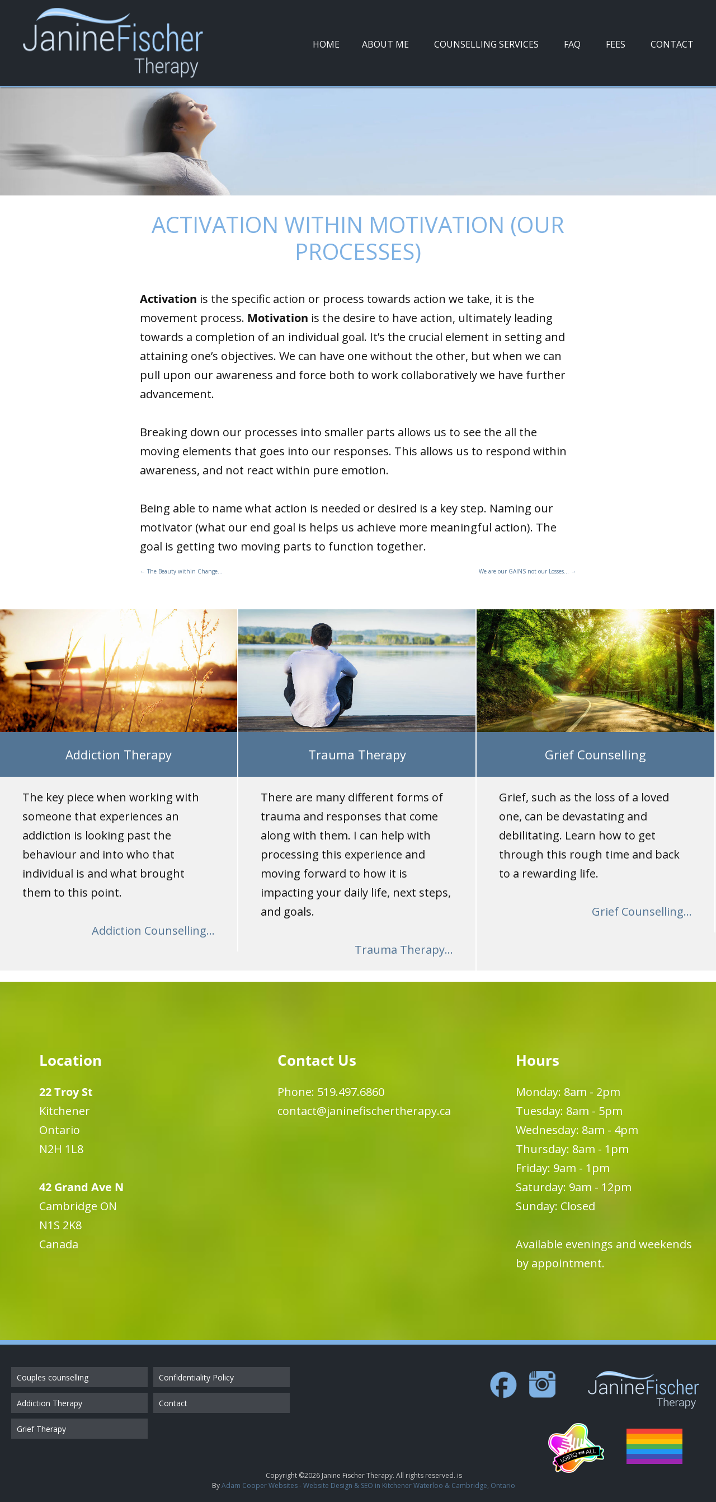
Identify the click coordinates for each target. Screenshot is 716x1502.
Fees (615, 44)
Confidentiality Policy (196, 1377)
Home (326, 44)
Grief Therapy (41, 1429)
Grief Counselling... (642, 911)
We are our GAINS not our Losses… (527, 571)
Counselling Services (486, 44)
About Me (385, 44)
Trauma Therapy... (404, 949)
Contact (672, 44)
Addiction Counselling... (153, 930)
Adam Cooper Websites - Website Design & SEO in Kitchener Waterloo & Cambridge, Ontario (368, 1485)
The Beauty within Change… (181, 571)
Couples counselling (52, 1377)
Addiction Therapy (49, 1403)
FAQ (572, 44)
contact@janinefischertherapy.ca (364, 1110)
